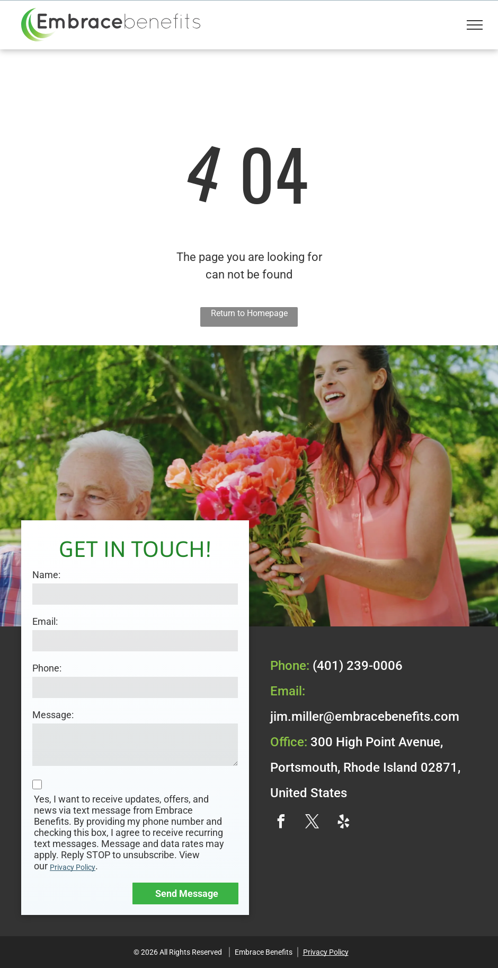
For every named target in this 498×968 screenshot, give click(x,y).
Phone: (46, 668)
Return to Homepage (249, 313)
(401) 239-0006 (358, 665)
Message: (53, 714)
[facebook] (280, 823)
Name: (46, 574)
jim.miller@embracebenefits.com (364, 716)
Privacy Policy (72, 867)
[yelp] (343, 823)
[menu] (474, 25)
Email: (45, 621)
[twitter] (312, 823)
